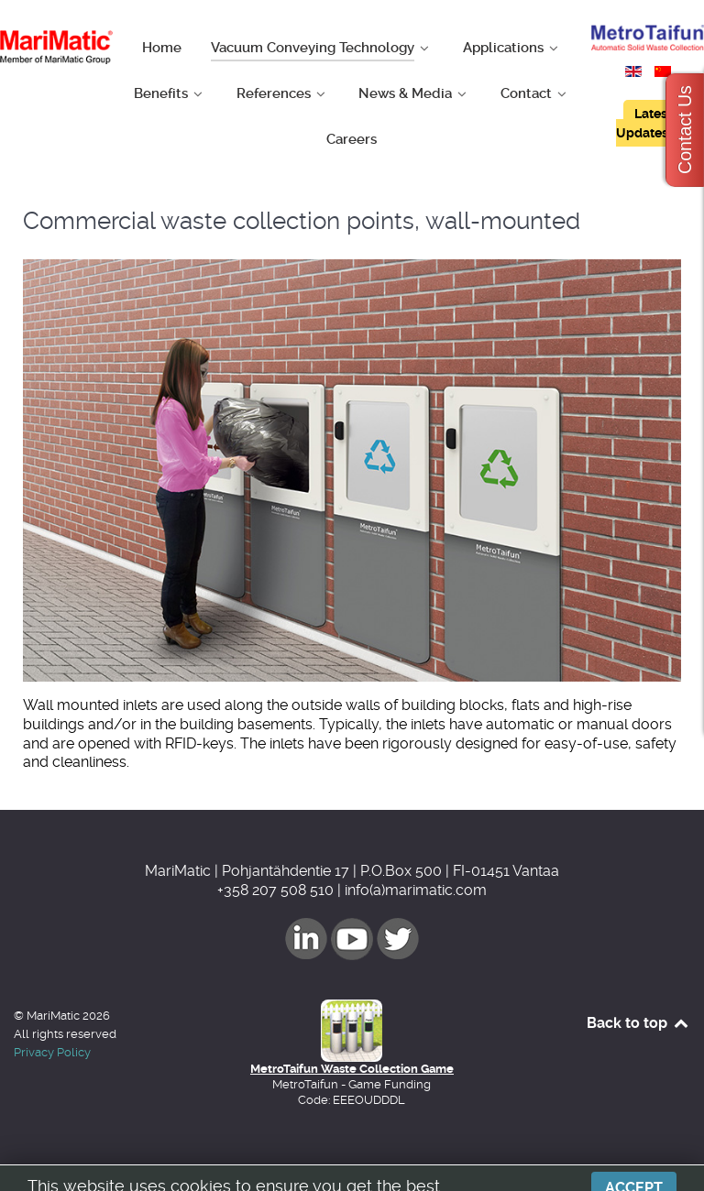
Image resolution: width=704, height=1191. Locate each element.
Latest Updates (644, 123)
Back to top (638, 1023)
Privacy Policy (52, 1052)
